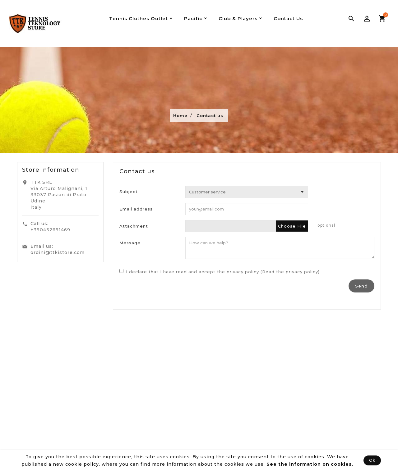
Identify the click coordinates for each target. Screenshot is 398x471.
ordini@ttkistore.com (57, 252)
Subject (128, 191)
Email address (136, 208)
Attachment (133, 226)
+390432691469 (50, 230)
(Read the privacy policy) (290, 271)
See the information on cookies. (309, 464)
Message (130, 242)
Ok (372, 460)
